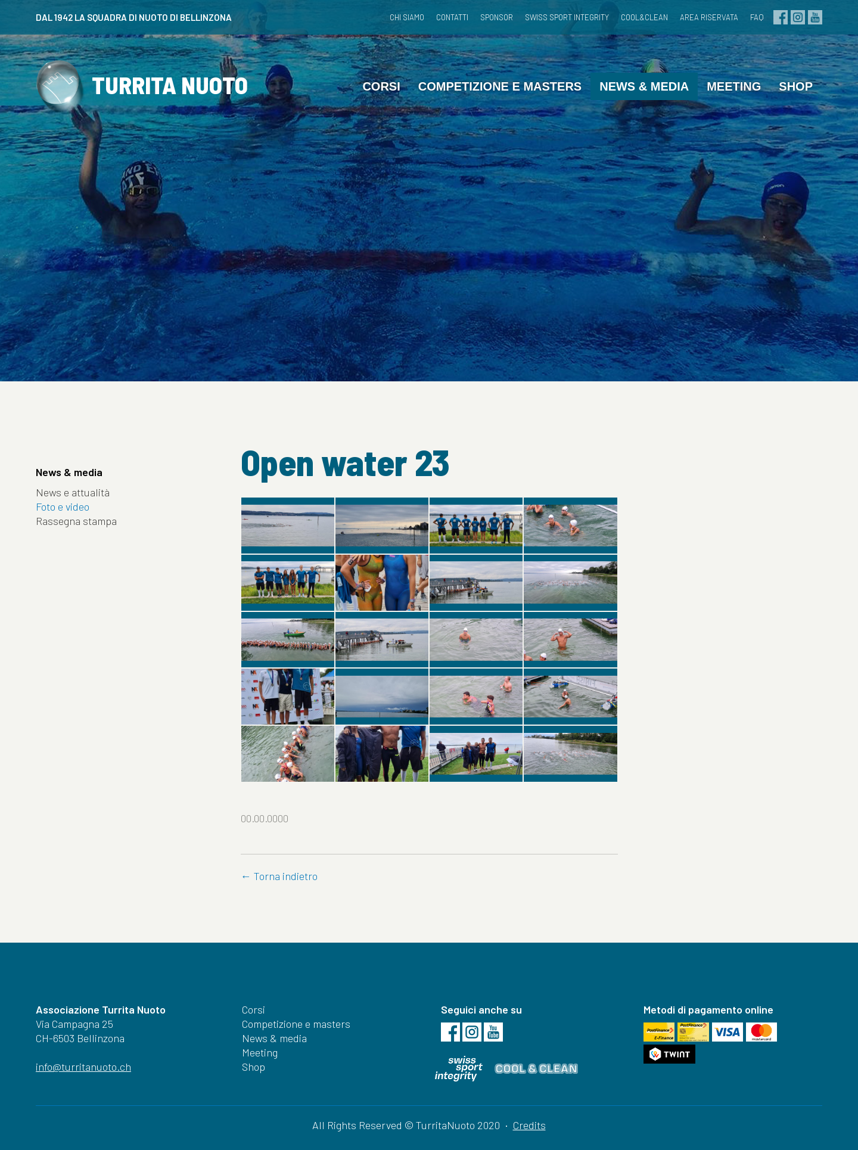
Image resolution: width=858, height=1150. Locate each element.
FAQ (757, 17)
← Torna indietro (279, 875)
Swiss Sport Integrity (567, 17)
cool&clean (644, 17)
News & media (644, 86)
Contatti (452, 17)
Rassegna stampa (76, 520)
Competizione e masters (500, 86)
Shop (796, 86)
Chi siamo (407, 17)
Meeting (734, 86)
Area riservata (709, 17)
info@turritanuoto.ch (83, 1066)
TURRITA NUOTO (142, 88)
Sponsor (496, 17)
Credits (529, 1125)
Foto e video (62, 506)
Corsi (381, 86)
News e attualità (73, 492)
